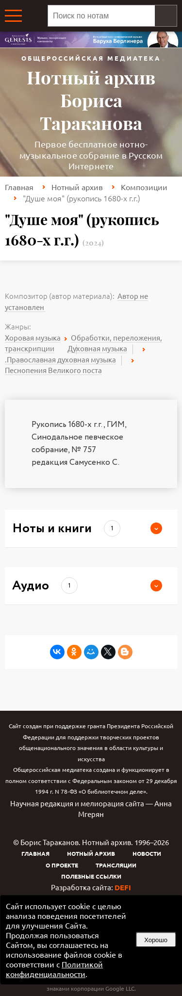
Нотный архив (77, 187)
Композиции (144, 187)
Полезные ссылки (91, 876)
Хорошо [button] (155, 940)
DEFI (123, 887)
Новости (146, 853)
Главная (19, 187)
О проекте (62, 865)
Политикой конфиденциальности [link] (54, 969)
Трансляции (116, 865)
